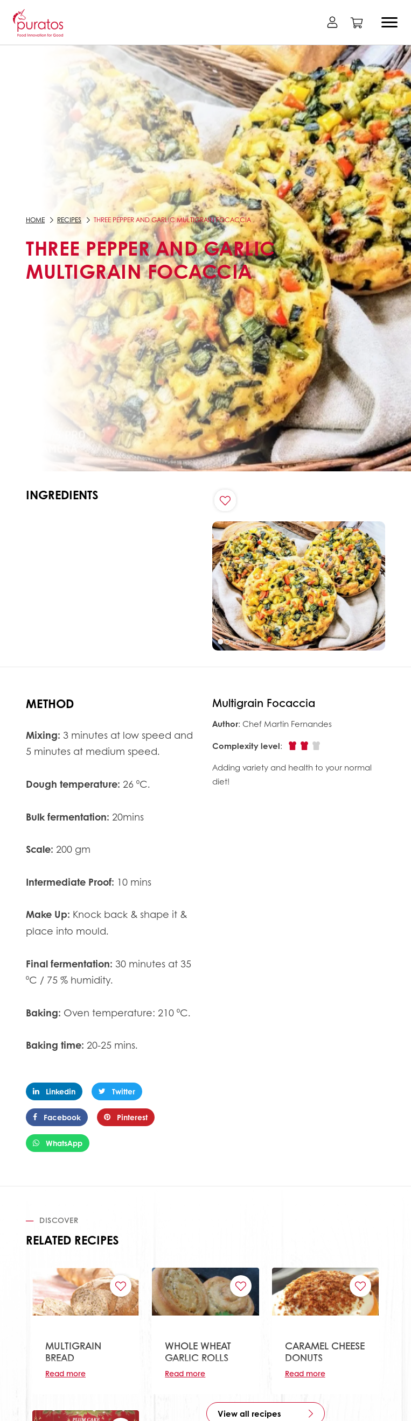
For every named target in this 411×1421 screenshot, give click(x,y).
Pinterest (126, 1117)
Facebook (57, 1117)
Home (35, 219)
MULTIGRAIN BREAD (73, 1352)
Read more (65, 1373)
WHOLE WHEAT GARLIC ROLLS (198, 1352)
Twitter (117, 1091)
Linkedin (54, 1091)
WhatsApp (57, 1142)
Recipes (69, 219)
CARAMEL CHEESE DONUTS (325, 1352)
